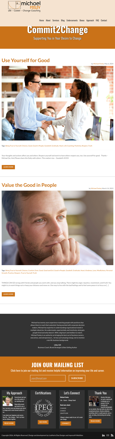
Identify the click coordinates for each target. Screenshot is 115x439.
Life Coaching (69, 146)
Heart (61, 146)
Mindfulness (101, 270)
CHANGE (63, 408)
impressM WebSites (76, 435)
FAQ (97, 20)
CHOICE (63, 411)
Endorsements (72, 20)
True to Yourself (26, 273)
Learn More (8, 167)
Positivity (77, 146)
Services (55, 20)
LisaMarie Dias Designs (57, 435)
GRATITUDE (64, 413)
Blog (63, 20)
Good (30, 146)
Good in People (38, 146)
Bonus (82, 20)
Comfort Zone (33, 270)
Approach (90, 20)
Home (41, 20)
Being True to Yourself (13, 146)
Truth (90, 146)
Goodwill (47, 146)
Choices (25, 146)
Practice (11, 273)
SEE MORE (43, 422)
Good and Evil (49, 270)
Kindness (88, 270)
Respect (85, 146)
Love (94, 270)
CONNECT (65, 423)
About (48, 20)
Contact (104, 20)
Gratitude (55, 146)
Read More (9, 423)
